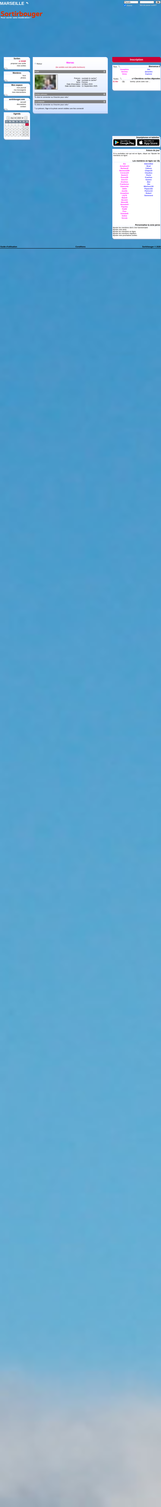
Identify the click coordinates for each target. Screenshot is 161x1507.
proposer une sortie (18, 63)
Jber (148, 182)
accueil (23, 102)
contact (23, 106)
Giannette (124, 186)
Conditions (81, 247)
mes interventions (19, 92)
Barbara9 (124, 168)
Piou (124, 211)
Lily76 (124, 195)
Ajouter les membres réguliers (124, 233)
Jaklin (124, 189)
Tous (115, 67)
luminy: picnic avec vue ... (140, 81)
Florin (148, 175)
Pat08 (124, 209)
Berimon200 (124, 171)
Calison (148, 168)
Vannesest (148, 195)
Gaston (149, 180)
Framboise (124, 184)
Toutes (116, 79)
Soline (124, 216)
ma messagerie (20, 90)
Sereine (124, 72)
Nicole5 (124, 200)
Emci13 (124, 180)
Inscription (136, 59)
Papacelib (148, 189)
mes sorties (21, 66)
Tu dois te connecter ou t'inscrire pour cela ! (51, 97)
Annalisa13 (124, 166)
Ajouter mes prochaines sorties (125, 235)
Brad (149, 166)
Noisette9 (124, 204)
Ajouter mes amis (119, 229)
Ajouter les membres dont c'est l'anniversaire (130, 228)
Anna (124, 74)
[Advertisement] (102, 29)
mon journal (21, 88)
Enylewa (124, 182)
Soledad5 (124, 213)
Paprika (124, 207)
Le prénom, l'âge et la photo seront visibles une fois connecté (60, 108)
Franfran (148, 177)
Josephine (124, 69)
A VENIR (22, 61)
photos (23, 78)
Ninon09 (124, 202)
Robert (148, 193)
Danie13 (124, 175)
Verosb (125, 218)
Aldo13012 (148, 164)
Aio (124, 164)
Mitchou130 (149, 186)
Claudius (148, 173)
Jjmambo (148, 72)
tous (24, 75)
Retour (39, 64)
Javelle (125, 191)
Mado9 (124, 198)
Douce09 (124, 177)
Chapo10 (148, 171)
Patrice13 (149, 191)
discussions (21, 104)
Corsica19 (124, 173)
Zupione (148, 74)
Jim (148, 69)
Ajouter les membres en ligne (124, 231)
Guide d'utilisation (8, 247)
